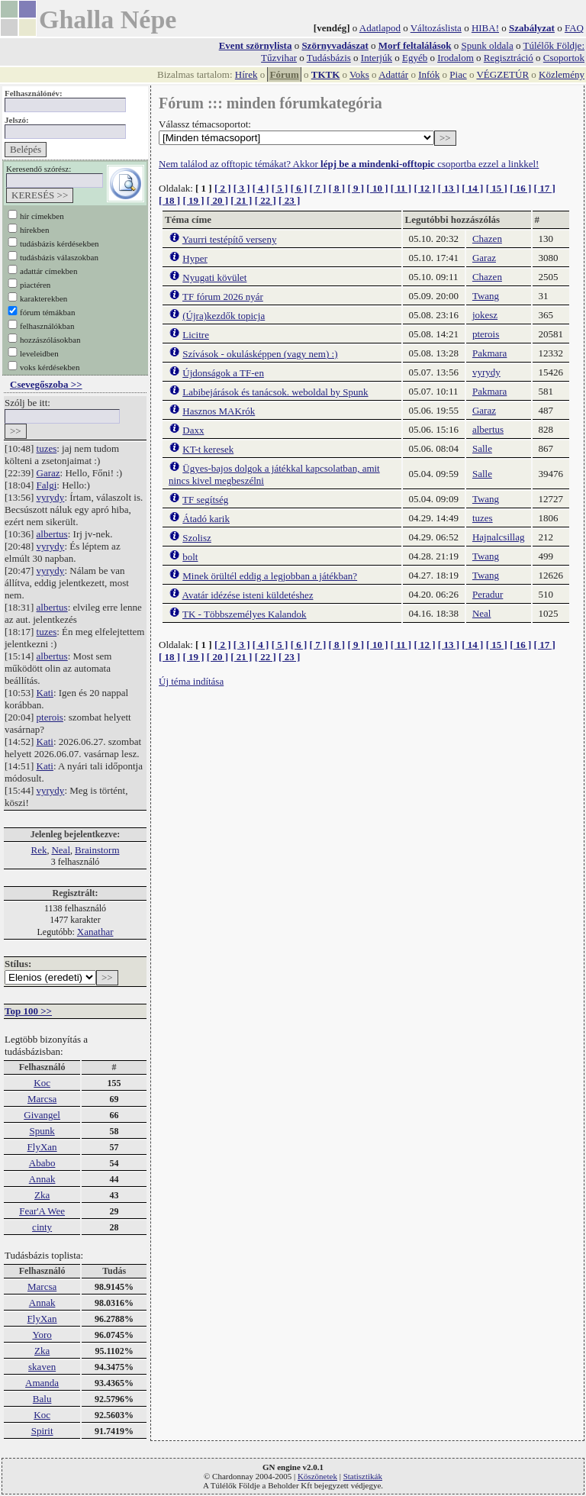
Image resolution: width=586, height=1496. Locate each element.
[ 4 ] (261, 188)
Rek (39, 850)
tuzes (47, 448)
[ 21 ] (241, 200)
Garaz (48, 473)
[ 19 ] (193, 200)
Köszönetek (317, 1476)
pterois (50, 717)
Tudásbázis (329, 57)
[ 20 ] (217, 200)
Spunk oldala (487, 45)
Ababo (42, 1163)
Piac (457, 74)
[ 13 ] (448, 188)
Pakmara (489, 353)
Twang (485, 295)
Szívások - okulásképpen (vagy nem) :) (259, 353)
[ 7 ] (318, 188)
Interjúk (376, 57)
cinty (42, 1227)
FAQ (574, 28)
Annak (42, 1179)
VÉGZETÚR (502, 74)
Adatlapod (380, 28)
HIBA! (485, 28)
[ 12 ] (424, 188)
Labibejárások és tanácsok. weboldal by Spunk (275, 392)
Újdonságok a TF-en (223, 373)
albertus (52, 534)
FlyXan (42, 1147)
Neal (60, 850)
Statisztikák (362, 1476)
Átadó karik (206, 518)
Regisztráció (508, 57)
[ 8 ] (336, 188)
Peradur (487, 594)
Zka (42, 1195)
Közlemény (561, 74)
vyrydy (51, 497)
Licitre (195, 334)
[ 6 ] (299, 188)
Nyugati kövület (214, 277)
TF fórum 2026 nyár (222, 296)
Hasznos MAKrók (218, 411)
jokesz (484, 315)
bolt (190, 557)
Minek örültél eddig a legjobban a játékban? (269, 576)
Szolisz (196, 537)
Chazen (487, 238)
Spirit (42, 1430)
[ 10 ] (377, 188)
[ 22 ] (265, 200)
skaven (42, 1366)
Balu (42, 1398)
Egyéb (414, 57)
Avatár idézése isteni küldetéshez (248, 595)
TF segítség (205, 499)
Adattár (393, 74)
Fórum (283, 74)
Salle (482, 448)
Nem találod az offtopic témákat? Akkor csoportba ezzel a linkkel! (349, 163)
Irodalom (455, 57)
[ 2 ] (222, 188)
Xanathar (95, 931)
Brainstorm (97, 850)
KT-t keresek (207, 449)
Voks (359, 74)
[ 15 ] (496, 188)
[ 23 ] (289, 200)
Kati (45, 692)
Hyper (195, 258)
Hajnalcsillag (498, 537)
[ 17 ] (544, 188)
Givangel (42, 1114)
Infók (429, 74)
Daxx (193, 430)
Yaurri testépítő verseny (229, 239)
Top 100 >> (28, 1011)
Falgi (47, 485)
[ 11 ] (401, 188)
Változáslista (436, 28)
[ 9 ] (355, 188)
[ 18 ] (169, 200)
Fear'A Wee (42, 1211)
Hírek (246, 74)
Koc (42, 1082)
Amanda (42, 1382)
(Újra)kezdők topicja (223, 315)
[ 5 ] (280, 188)
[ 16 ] (520, 188)
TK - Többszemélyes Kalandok (244, 614)
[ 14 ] (472, 188)
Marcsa (41, 1098)
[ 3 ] (241, 188)
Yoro (41, 1334)
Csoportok (563, 57)
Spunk (41, 1131)
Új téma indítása (191, 681)
